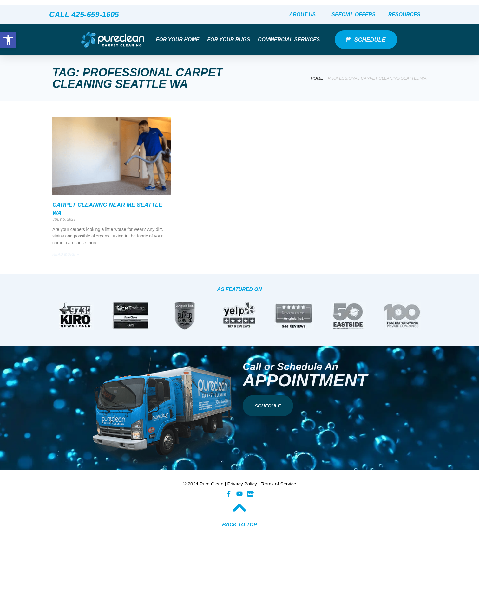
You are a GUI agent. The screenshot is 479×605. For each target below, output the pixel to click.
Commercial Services (290, 39)
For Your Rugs (230, 39)
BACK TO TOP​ (239, 524)
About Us (304, 14)
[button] (8, 40)
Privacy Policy (242, 483)
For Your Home (179, 39)
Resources (405, 14)
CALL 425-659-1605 (84, 14)
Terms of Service (278, 483)
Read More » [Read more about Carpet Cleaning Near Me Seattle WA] (65, 254)
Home (317, 78)
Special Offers (353, 14)
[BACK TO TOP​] (239, 508)
